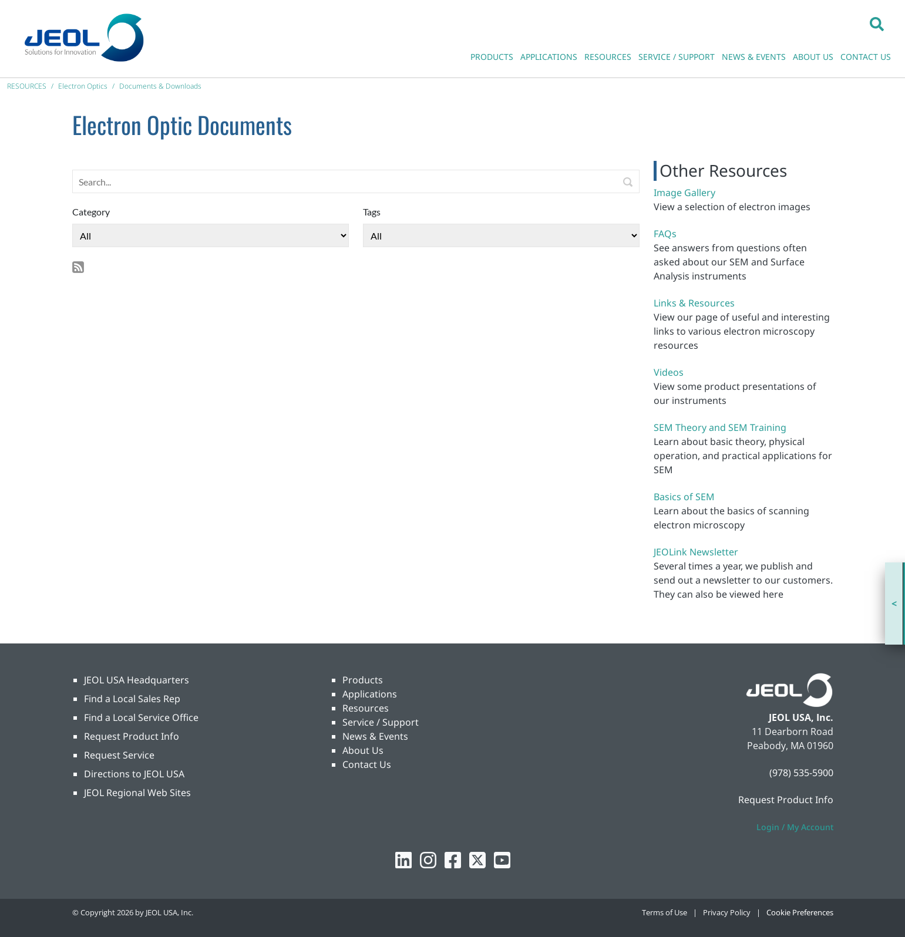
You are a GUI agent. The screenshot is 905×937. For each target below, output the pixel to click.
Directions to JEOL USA (134, 773)
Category (91, 211)
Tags (372, 211)
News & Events (375, 736)
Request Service (119, 755)
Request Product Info (131, 736)
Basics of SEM (684, 496)
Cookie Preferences (799, 912)
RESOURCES (607, 56)
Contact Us (366, 764)
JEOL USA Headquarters (136, 679)
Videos (669, 372)
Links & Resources (694, 302)
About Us (362, 750)
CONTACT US (865, 56)
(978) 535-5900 (801, 772)
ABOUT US (813, 56)
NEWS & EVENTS (754, 56)
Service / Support (380, 722)
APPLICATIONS (548, 56)
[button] (877, 23)
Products (362, 679)
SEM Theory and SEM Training (720, 427)
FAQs (665, 233)
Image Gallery (684, 192)
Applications (369, 693)
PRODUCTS (491, 56)
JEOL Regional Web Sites (137, 792)
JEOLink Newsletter (696, 551)
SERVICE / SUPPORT (676, 56)
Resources (365, 708)
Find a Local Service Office (141, 717)
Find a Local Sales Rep (132, 698)
